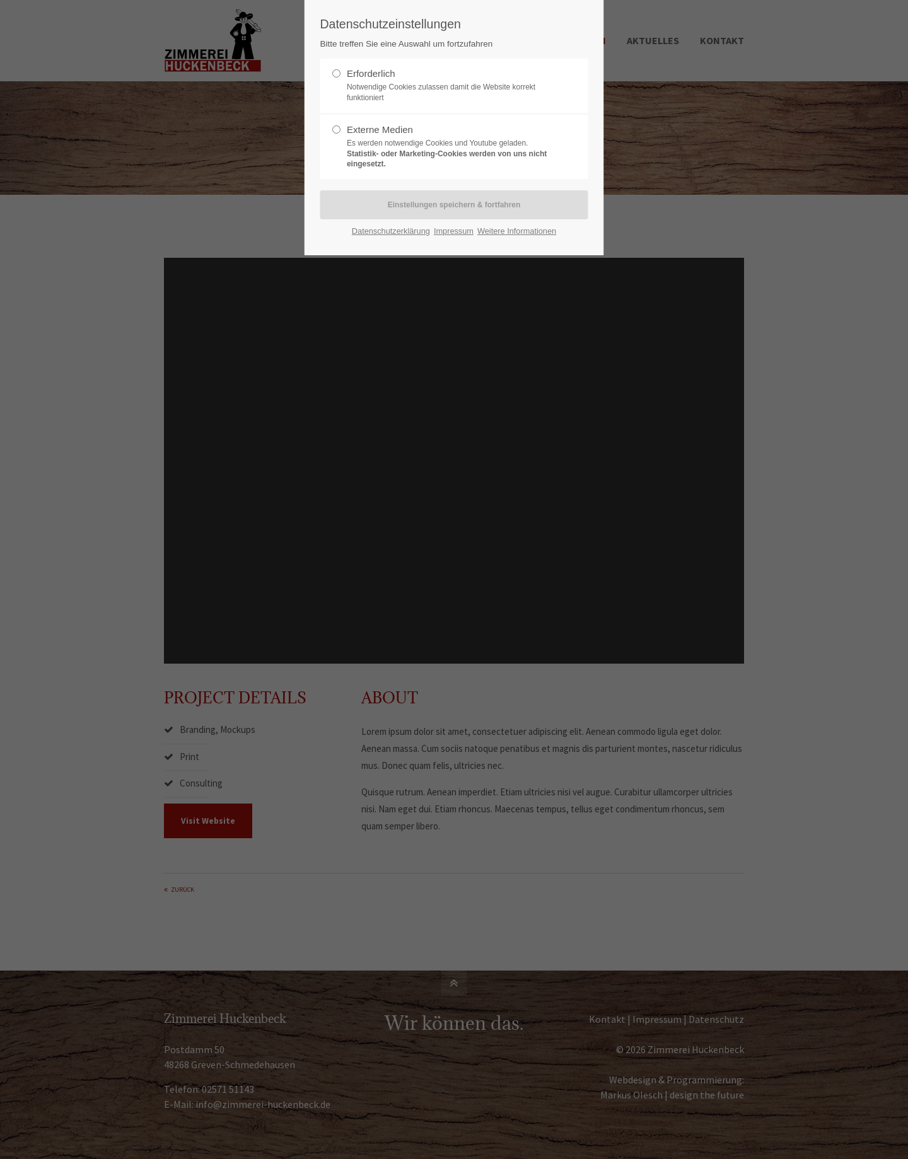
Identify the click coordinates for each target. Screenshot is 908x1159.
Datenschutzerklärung (391, 231)
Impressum (454, 231)
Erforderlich (449, 85)
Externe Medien (449, 147)
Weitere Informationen (516, 231)
